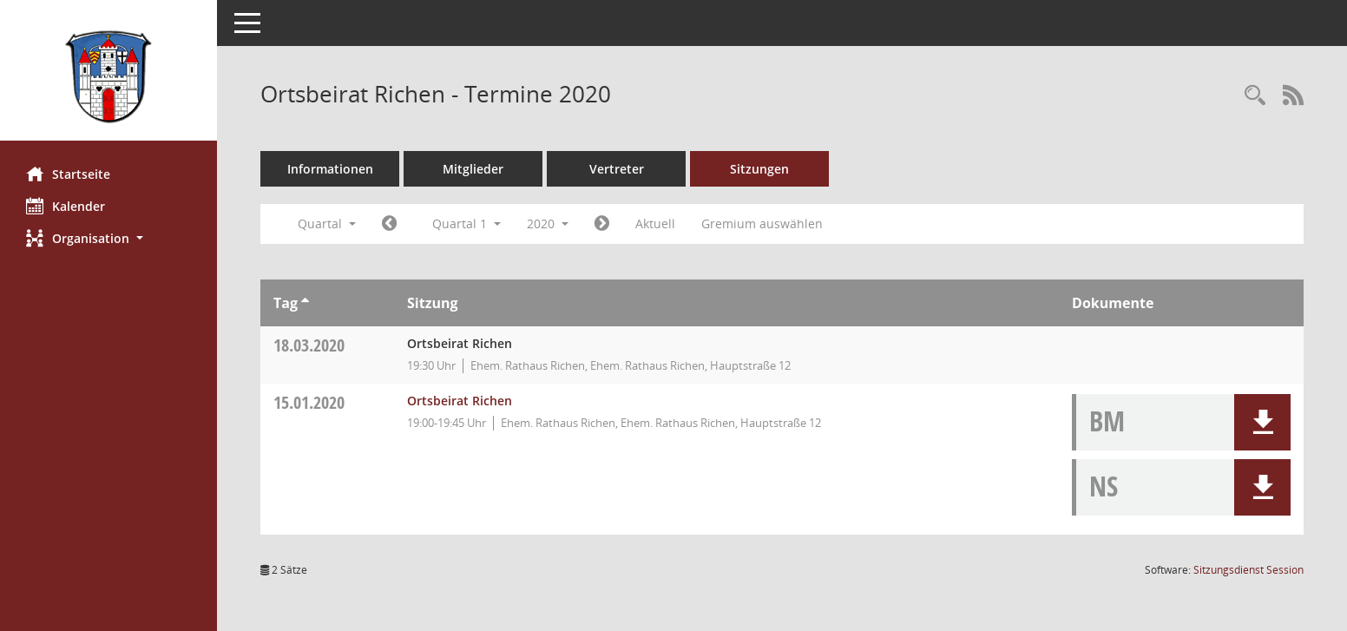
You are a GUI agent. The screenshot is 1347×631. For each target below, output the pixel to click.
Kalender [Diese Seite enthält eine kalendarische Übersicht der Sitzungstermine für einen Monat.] (65, 205)
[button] (108, 238)
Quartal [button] (327, 223)
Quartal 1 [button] (466, 223)
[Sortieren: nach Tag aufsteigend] (305, 302)
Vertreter (616, 169)
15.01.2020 (309, 402)
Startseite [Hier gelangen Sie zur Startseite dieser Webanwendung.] (68, 173)
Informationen (330, 169)
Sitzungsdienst (1248, 569)
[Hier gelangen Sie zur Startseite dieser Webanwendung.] (108, 76)
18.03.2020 (309, 345)
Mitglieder (473, 169)
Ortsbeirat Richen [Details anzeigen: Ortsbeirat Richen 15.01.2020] (459, 400)
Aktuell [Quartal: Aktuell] (655, 223)
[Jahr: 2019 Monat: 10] (389, 224)
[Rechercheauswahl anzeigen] (1255, 96)
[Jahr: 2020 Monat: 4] (602, 224)
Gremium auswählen (762, 223)
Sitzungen (759, 169)
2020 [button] (547, 223)
